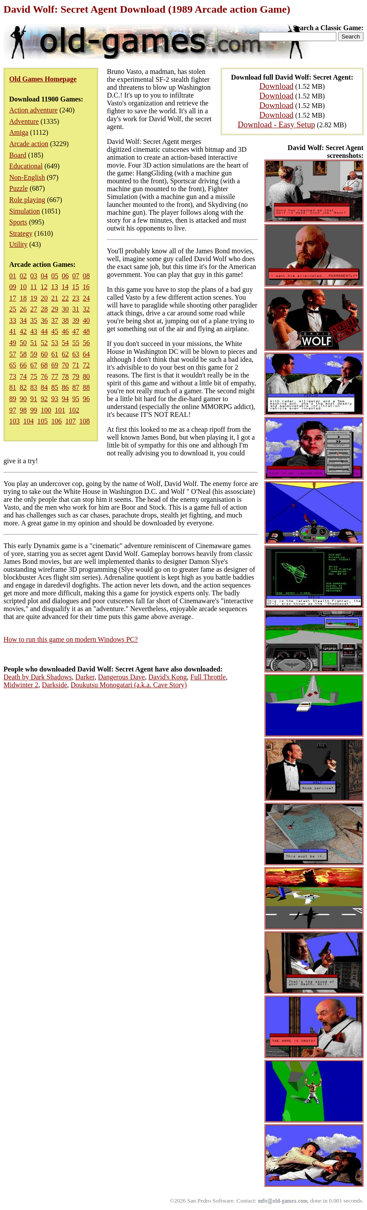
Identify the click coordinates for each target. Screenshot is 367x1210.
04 (44, 276)
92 (44, 398)
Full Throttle (208, 677)
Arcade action (28, 143)
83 (33, 387)
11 (33, 286)
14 (64, 286)
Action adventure (33, 110)
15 (75, 286)
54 (65, 342)
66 (23, 365)
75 (33, 376)
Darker (85, 677)
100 (46, 410)
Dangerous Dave (121, 677)
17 (12, 298)
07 (75, 276)
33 (12, 320)
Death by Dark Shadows (38, 677)
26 (23, 309)
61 (54, 354)
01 (12, 276)
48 (86, 331)
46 (65, 331)
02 (23, 276)
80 (86, 376)
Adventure (24, 121)
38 (65, 320)
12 (43, 286)
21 (54, 298)
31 (75, 309)
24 (86, 298)
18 (23, 298)
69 (54, 365)
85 (54, 387)
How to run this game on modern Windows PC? (71, 639)
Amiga (18, 132)
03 (33, 276)
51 (33, 342)
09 (12, 286)
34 (23, 320)
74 (23, 376)
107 (70, 421)
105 (42, 421)
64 (86, 354)
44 (44, 331)
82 (23, 387)
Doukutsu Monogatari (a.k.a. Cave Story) (129, 685)
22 (65, 298)
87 (75, 387)
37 (54, 320)
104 (28, 421)
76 (44, 376)
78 (65, 376)
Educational (25, 166)
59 (33, 354)
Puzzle (18, 188)
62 (65, 354)
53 (54, 342)
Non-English (27, 177)
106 (56, 421)
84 (44, 387)
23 (75, 298)
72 (86, 365)
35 (33, 320)
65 (12, 365)
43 (33, 331)
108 (84, 421)
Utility (18, 244)
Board (17, 155)
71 (75, 365)
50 (23, 342)
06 (65, 276)
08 (86, 276)
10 (23, 286)
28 (44, 309)
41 (12, 331)
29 (54, 309)
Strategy (20, 233)
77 (54, 376)
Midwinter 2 (21, 685)
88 (86, 387)
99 (33, 410)
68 (44, 365)
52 (44, 342)
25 (12, 309)
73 (12, 376)
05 (54, 276)
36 (44, 320)
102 (74, 410)
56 (86, 342)
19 (33, 298)
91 (33, 398)
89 (12, 398)
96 (86, 398)
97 (12, 410)
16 (85, 286)
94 (65, 398)
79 (75, 376)
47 (75, 331)
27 (33, 309)
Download (276, 86)
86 (65, 387)
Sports (18, 222)
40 (86, 320)
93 (54, 398)
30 (65, 309)
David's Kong (167, 677)
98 (23, 410)
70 (65, 365)
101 (60, 410)
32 (86, 309)
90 (23, 398)
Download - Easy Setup (276, 124)
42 (23, 331)
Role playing (27, 199)
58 (23, 354)
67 (33, 365)
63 (75, 354)
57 (12, 354)
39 (75, 320)
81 (12, 387)
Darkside (54, 685)
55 (75, 342)
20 (44, 298)
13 (54, 286)
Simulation (24, 211)
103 (14, 421)
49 (12, 342)
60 (44, 354)
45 (54, 331)
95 (75, 398)
